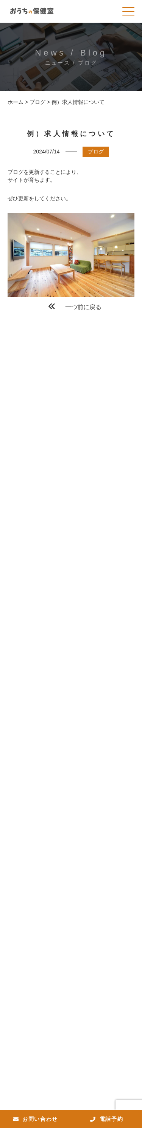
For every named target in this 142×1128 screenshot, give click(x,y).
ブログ (96, 152)
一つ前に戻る (74, 306)
